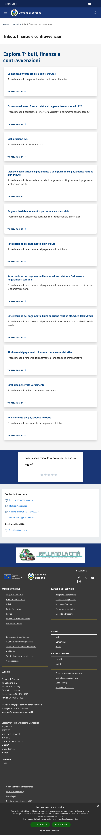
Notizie (59, 637)
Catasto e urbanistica (65, 609)
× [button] (98, 806)
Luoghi (59, 659)
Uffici (8, 604)
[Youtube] (93, 578)
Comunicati (61, 641)
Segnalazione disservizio (67, 677)
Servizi (15, 24)
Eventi (59, 663)
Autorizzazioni (12, 660)
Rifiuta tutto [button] (61, 824)
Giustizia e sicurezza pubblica (19, 641)
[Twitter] (86, 578)
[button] (50, 830)
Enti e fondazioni (13, 609)
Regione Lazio (10, 3)
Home (6, 24)
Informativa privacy (15, 791)
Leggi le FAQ (61, 682)
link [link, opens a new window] (76, 819)
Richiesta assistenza (65, 687)
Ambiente (10, 651)
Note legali (11, 796)
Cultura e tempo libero (66, 599)
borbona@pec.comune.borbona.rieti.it (24, 704)
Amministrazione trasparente (19, 786)
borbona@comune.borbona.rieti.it (18, 712)
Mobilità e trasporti (64, 613)
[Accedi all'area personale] (89, 4)
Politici (9, 613)
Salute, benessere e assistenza (20, 656)
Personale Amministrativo (18, 618)
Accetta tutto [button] (40, 824)
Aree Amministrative (15, 599)
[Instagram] (79, 581)
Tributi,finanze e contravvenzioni (21, 646)
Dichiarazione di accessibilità (19, 801)
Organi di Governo (14, 594)
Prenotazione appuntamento (69, 673)
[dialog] (50, 819)
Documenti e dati (14, 623)
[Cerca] (95, 12)
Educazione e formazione (17, 636)
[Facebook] (79, 578)
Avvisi (58, 646)
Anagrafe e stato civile (66, 594)
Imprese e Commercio (65, 604)
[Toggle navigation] (5, 12)
